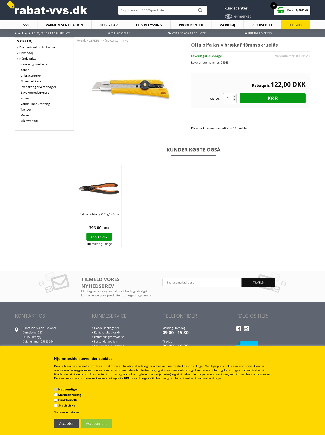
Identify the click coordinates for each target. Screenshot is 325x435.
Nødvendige (67, 389)
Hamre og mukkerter (35, 64)
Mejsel (25, 115)
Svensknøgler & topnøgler (38, 87)
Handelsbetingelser (106, 328)
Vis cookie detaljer (66, 412)
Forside (81, 41)
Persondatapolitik (105, 341)
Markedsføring (69, 395)
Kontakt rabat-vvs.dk (107, 332)
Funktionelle (68, 400)
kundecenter (236, 8)
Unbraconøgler (31, 75)
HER (127, 378)
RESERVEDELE (262, 25)
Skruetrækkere (31, 81)
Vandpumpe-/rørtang (35, 104)
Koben (25, 70)
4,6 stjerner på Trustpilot (51, 33)
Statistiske (66, 405)
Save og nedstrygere (35, 92)
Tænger (26, 109)
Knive (25, 98)
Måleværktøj (29, 121)
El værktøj (26, 53)
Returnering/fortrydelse (109, 337)
